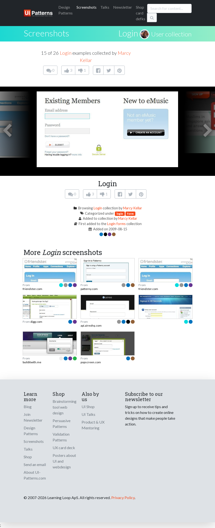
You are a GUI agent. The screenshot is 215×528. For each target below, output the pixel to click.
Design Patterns (31, 430)
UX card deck (64, 447)
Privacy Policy (123, 497)
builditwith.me (32, 362)
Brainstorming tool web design (64, 407)
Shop (28, 456)
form (130, 213)
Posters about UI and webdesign (64, 461)
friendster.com (32, 289)
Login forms (116, 224)
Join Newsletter (33, 417)
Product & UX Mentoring (93, 425)
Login (128, 33)
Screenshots (86, 7)
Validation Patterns (61, 437)
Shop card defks (140, 13)
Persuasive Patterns (61, 423)
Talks (104, 7)
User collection (171, 34)
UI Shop (88, 406)
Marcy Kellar (132, 208)
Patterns (65, 10)
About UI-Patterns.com (35, 475)
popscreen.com (91, 362)
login (120, 213)
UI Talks (88, 414)
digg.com (36, 321)
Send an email (35, 464)
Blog (28, 406)
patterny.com (89, 289)
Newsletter (122, 7)
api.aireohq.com (91, 325)
